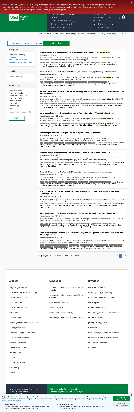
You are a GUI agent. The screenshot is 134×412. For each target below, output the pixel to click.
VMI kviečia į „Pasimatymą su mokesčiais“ (104, 312)
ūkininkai (61, 182)
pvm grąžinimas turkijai (86, 245)
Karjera (12, 357)
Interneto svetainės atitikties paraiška (103, 337)
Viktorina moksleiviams (97, 307)
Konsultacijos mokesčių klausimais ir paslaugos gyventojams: (24, 390)
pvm (51, 62)
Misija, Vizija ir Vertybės (18, 287)
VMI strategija (14, 368)
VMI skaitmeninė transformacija (61, 312)
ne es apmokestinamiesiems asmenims (106, 103)
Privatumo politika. (16, 401)
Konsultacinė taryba (17, 363)
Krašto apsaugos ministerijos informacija (104, 332)
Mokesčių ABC (93, 302)
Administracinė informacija (19, 337)
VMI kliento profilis (56, 307)
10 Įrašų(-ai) (45, 255)
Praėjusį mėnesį (15, 100)
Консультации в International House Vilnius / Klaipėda (66, 296)
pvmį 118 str (91, 143)
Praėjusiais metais (16, 103)
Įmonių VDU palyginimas (97, 322)
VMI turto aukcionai (96, 317)
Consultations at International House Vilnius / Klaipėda (66, 288)
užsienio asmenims (76, 62)
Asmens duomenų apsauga (19, 347)
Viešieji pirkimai (15, 352)
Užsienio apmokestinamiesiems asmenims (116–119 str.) (20, 60)
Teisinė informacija (16, 302)
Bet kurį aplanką (15, 76)
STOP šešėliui (93, 327)
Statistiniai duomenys (17, 342)
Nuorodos (92, 347)
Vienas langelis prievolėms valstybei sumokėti (66, 317)
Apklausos (13, 373)
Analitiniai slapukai (65, 404)
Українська (120, 33)
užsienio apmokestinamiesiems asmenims (93, 62)
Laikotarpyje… (15, 105)
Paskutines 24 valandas (18, 95)
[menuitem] (63, 14)
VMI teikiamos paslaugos (58, 302)
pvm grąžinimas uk (74, 245)
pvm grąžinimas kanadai (46, 247)
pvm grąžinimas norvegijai (100, 245)
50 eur (41, 62)
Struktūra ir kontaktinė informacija (23, 292)
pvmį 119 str (67, 62)
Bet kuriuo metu (15, 90)
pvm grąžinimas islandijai (115, 245)
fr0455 (41, 245)
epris (41, 123)
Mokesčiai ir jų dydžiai (96, 287)
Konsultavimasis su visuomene (21, 297)
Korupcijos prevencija (17, 327)
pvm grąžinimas (58, 62)
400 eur (47, 62)
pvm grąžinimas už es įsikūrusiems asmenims (56, 245)
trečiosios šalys (44, 225)
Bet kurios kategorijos (17, 55)
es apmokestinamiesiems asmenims (97, 82)
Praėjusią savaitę (15, 98)
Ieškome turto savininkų (97, 342)
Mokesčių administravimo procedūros (24, 322)
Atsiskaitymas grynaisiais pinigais (101, 292)
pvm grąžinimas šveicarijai (61, 247)
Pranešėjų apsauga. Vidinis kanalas (22, 332)
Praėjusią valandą (16, 93)
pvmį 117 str (91, 203)
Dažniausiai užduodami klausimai (101, 297)
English (105, 33)
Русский (112, 33)
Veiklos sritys (14, 312)
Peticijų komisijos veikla (18, 307)
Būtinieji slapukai (9, 404)
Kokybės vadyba (15, 317)
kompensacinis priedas (70, 182)
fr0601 (41, 182)
